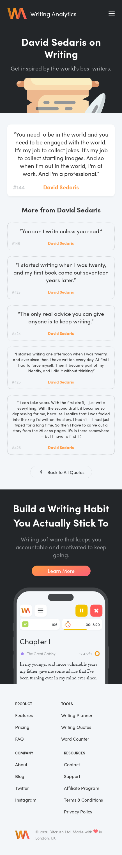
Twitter (22, 788)
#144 (19, 187)
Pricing (22, 727)
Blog (19, 776)
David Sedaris (61, 187)
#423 (16, 292)
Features (24, 715)
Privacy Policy (78, 811)
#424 (16, 333)
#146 (16, 243)
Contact (72, 764)
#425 (16, 382)
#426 (16, 447)
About (21, 764)
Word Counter (75, 739)
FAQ (19, 739)
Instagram (25, 800)
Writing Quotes (76, 727)
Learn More (61, 570)
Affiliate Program (81, 788)
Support (72, 776)
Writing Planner (77, 715)
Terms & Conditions (83, 800)
